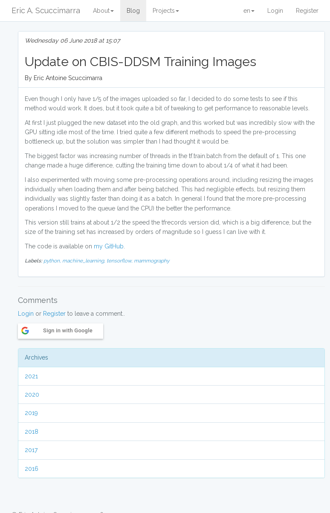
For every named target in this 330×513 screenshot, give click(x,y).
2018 (31, 431)
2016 (31, 468)
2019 (31, 412)
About (103, 10)
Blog (133, 10)
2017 (31, 450)
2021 (31, 376)
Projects (166, 10)
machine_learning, (84, 261)
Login (275, 10)
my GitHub (109, 246)
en (249, 10)
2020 (32, 394)
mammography (151, 261)
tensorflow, (120, 261)
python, (52, 261)
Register (307, 10)
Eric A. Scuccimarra (46, 10)
